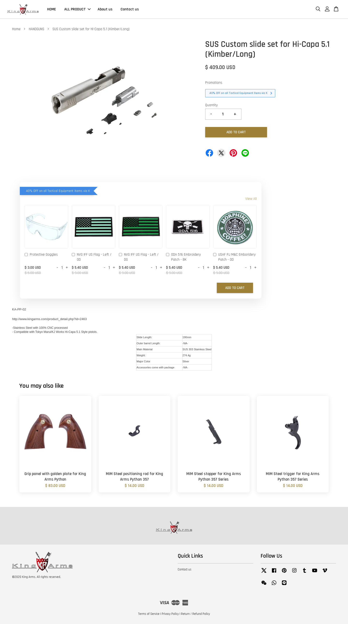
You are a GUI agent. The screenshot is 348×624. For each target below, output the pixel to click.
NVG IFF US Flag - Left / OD (91, 257)
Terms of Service (149, 614)
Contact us (130, 9)
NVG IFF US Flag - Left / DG (139, 257)
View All (251, 198)
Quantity (211, 105)
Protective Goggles (41, 255)
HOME (51, 9)
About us (105, 9)
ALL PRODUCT (77, 9)
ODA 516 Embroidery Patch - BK (183, 257)
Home (16, 29)
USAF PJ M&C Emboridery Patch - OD (234, 257)
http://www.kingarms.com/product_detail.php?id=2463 (49, 319)
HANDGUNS (36, 29)
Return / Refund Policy (195, 614)
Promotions (213, 82)
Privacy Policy (170, 614)
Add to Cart (235, 288)
